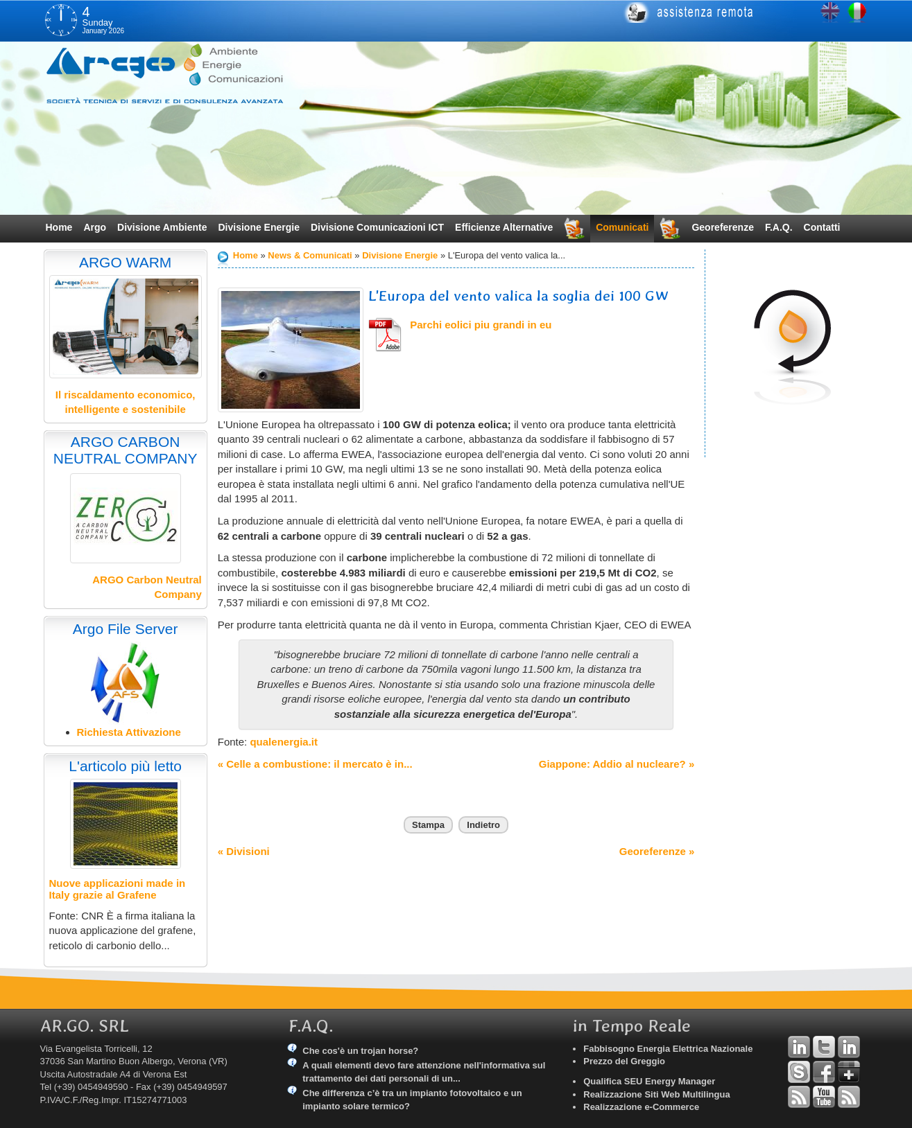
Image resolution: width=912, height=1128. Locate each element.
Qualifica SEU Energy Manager (649, 1081)
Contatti (822, 227)
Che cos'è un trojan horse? (360, 1051)
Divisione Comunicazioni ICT (377, 227)
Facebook (824, 1072)
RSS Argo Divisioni (799, 1097)
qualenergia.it (282, 742)
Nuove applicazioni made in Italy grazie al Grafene (117, 889)
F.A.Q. (779, 227)
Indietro (483, 825)
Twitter (824, 1047)
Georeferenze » (656, 851)
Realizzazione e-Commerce (641, 1107)
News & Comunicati (310, 255)
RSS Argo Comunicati (849, 1097)
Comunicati (622, 227)
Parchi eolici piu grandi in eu (480, 325)
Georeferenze (722, 227)
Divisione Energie (258, 227)
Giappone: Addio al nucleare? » (616, 764)
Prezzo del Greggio (624, 1061)
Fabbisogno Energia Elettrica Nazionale (667, 1048)
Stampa (428, 825)
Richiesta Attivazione (129, 732)
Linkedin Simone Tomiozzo (849, 1047)
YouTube (824, 1097)
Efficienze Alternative (504, 227)
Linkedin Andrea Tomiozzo (799, 1047)
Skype (799, 1072)
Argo (94, 227)
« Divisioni (244, 851)
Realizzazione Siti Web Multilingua (656, 1094)
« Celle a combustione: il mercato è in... (315, 764)
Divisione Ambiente (162, 227)
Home (59, 227)
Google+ (849, 1072)
